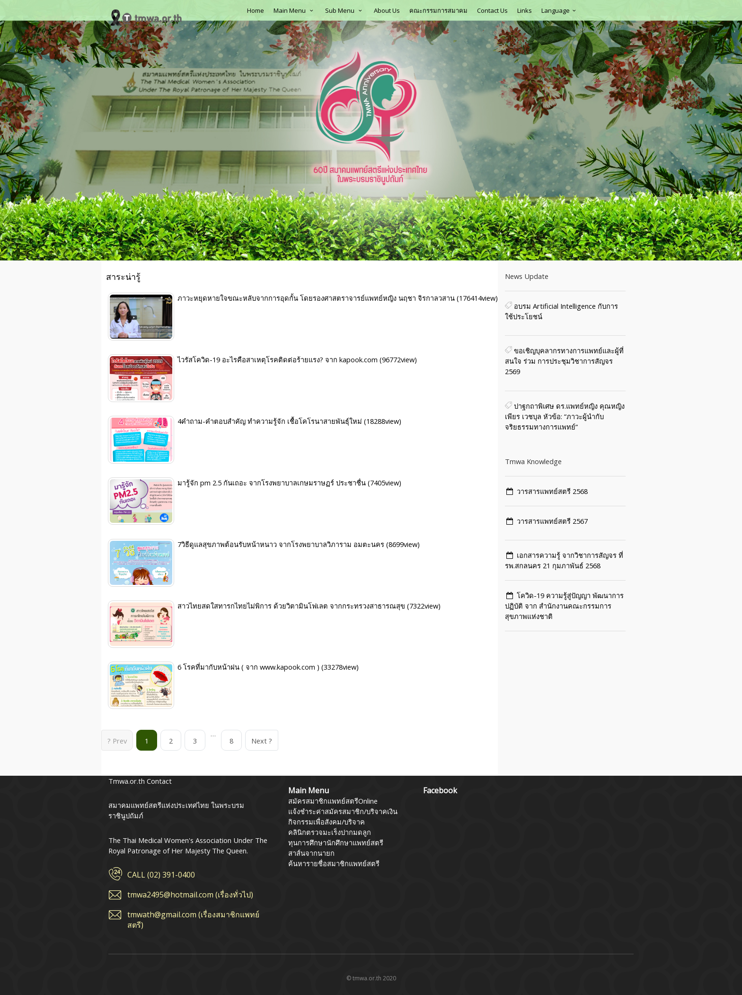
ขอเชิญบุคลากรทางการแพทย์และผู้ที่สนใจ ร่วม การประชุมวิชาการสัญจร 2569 (564, 361)
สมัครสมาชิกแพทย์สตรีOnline (333, 801)
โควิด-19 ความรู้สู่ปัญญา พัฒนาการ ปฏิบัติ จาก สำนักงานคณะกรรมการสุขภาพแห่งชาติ (564, 606)
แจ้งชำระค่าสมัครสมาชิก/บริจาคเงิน (343, 811)
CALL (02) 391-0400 (161, 875)
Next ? (261, 740)
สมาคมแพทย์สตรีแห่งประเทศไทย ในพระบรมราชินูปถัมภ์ (146, 17)
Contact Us (492, 10)
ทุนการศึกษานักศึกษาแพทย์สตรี (335, 842)
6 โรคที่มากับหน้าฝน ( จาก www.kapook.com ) (249, 667)
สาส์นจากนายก (311, 853)
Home (255, 10)
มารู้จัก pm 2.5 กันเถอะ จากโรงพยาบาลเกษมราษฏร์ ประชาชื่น (272, 482)
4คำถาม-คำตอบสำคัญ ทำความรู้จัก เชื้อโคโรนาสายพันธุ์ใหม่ (270, 421)
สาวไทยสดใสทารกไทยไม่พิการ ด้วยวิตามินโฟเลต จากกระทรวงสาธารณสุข (292, 605)
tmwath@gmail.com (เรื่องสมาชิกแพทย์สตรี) (193, 919)
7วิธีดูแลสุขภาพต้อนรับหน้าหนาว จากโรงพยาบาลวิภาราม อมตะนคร (281, 544)
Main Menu (295, 10)
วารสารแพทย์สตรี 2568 (552, 491)
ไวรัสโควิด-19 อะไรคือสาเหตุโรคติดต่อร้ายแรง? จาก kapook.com (278, 359)
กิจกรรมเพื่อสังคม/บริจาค (326, 821)
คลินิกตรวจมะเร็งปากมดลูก (329, 832)
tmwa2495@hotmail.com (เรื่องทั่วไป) (190, 894)
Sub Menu (344, 10)
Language (559, 10)
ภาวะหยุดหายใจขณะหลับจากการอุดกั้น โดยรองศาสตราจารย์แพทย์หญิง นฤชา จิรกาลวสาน (317, 298)
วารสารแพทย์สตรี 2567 (552, 521)
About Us (387, 10)
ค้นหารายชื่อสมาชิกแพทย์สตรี (334, 863)
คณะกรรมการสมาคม (438, 10)
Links (524, 10)
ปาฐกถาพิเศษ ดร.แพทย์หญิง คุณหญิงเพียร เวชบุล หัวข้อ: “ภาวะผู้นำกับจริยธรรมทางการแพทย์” (565, 416)
